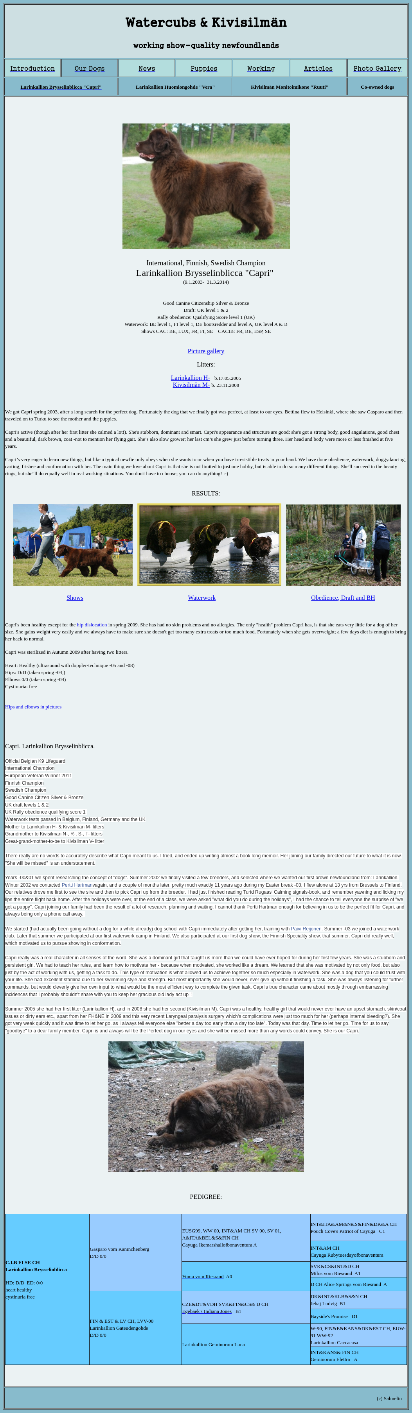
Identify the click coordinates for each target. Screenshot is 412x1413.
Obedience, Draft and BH (343, 597)
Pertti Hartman (77, 885)
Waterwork (202, 597)
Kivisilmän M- (191, 384)
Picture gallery (206, 351)
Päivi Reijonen (306, 929)
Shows (75, 597)
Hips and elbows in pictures (33, 707)
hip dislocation (92, 625)
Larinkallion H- (190, 377)
